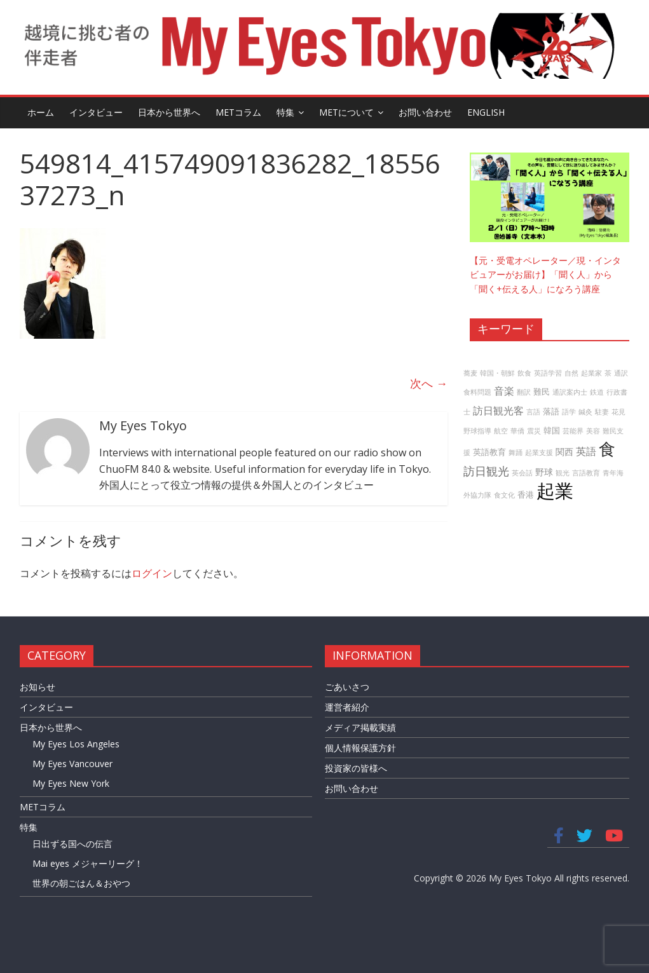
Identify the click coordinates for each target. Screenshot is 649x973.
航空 (501, 430)
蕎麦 (470, 373)
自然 (571, 373)
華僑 (517, 430)
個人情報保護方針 (360, 748)
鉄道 (597, 392)
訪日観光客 (498, 411)
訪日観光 (486, 471)
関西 (564, 452)
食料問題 (477, 392)
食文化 (504, 495)
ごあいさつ (347, 687)
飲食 (524, 373)
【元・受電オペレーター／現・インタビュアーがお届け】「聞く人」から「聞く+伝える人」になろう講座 (545, 274)
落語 (551, 411)
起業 (554, 490)
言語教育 (586, 472)
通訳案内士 (569, 392)
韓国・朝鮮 (497, 373)
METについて (346, 112)
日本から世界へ (169, 112)
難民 (541, 391)
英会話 (522, 472)
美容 (593, 430)
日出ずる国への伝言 (72, 844)
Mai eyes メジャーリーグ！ (87, 863)
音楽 (504, 391)
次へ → (428, 383)
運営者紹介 (347, 707)
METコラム (238, 112)
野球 (544, 472)
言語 (533, 411)
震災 (534, 430)
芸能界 (573, 430)
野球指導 (477, 430)
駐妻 (602, 411)
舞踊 (516, 452)
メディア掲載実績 (360, 727)
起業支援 (539, 452)
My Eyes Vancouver (72, 764)
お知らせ (37, 687)
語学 (569, 411)
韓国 (551, 430)
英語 (586, 451)
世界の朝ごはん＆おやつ (81, 883)
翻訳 (524, 392)
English (486, 112)
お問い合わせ (425, 112)
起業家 (591, 373)
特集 (285, 112)
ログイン (152, 573)
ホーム (40, 112)
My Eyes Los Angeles (76, 744)
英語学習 (548, 373)
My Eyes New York (70, 783)
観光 (563, 472)
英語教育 (489, 452)
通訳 (621, 373)
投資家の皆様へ (356, 768)
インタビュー (96, 112)
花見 (618, 411)
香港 (525, 494)
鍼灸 (585, 411)
